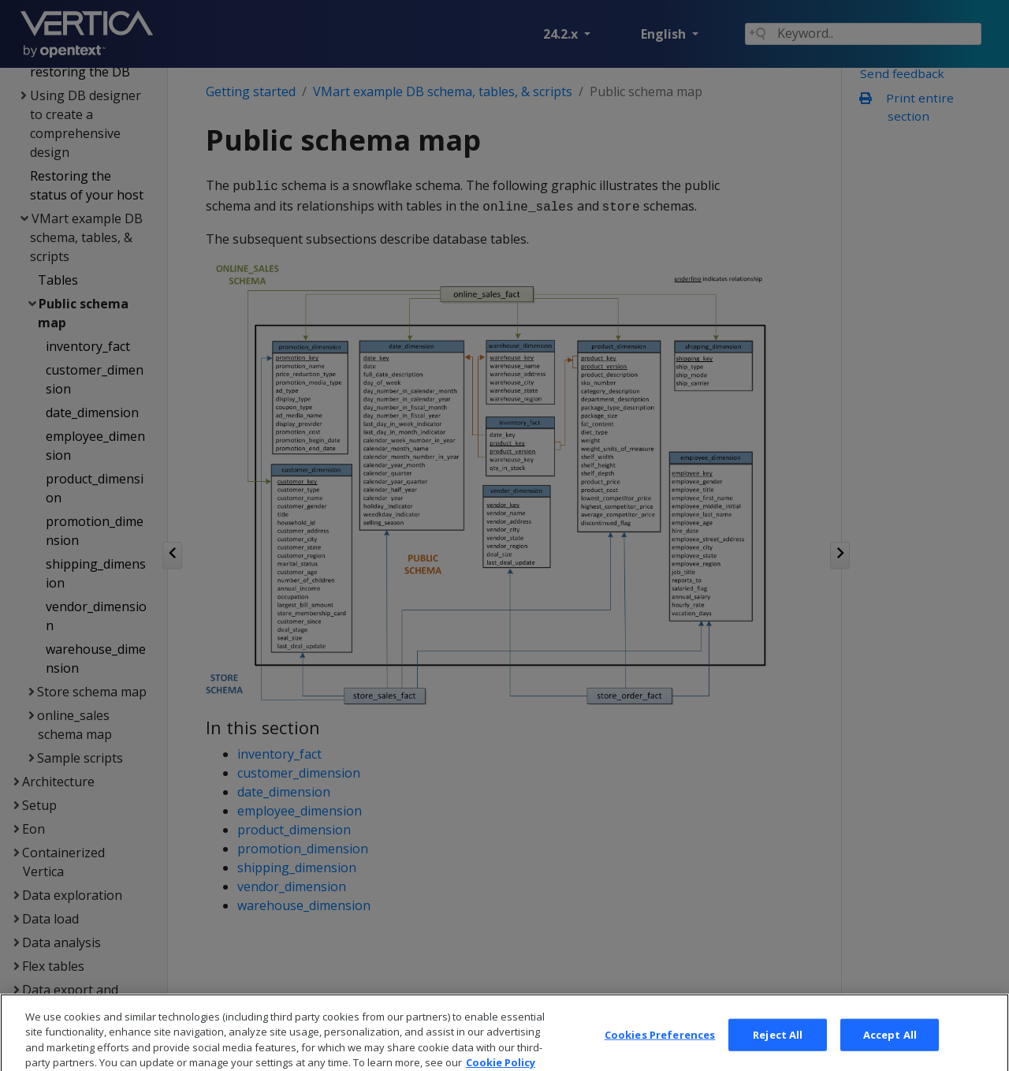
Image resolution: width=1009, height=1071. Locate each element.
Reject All (777, 1044)
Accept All (890, 1044)
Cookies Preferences (660, 1044)
